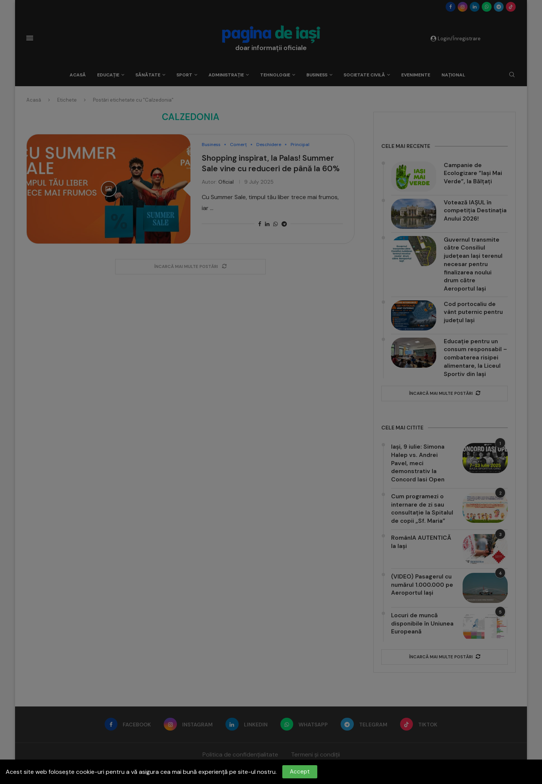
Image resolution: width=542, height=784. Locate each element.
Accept (300, 771)
